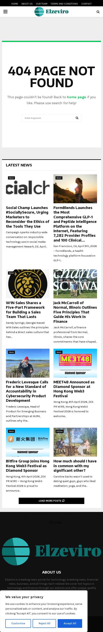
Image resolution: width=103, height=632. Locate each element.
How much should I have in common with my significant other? (75, 466)
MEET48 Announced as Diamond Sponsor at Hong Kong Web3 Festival (73, 389)
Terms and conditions (64, 3)
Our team (41, 3)
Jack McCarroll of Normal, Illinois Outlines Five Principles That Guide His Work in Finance (75, 312)
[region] (43, 611)
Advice (59, 431)
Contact (86, 3)
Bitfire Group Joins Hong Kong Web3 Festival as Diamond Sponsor (27, 466)
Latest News (19, 165)
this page (55, 522)
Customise (18, 623)
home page (76, 97)
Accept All (70, 623)
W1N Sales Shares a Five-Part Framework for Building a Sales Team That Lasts (25, 309)
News (11, 178)
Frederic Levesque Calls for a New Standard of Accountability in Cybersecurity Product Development (27, 391)
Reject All (44, 623)
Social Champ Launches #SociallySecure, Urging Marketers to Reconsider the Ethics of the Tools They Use (27, 216)
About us (27, 3)
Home (14, 3)
